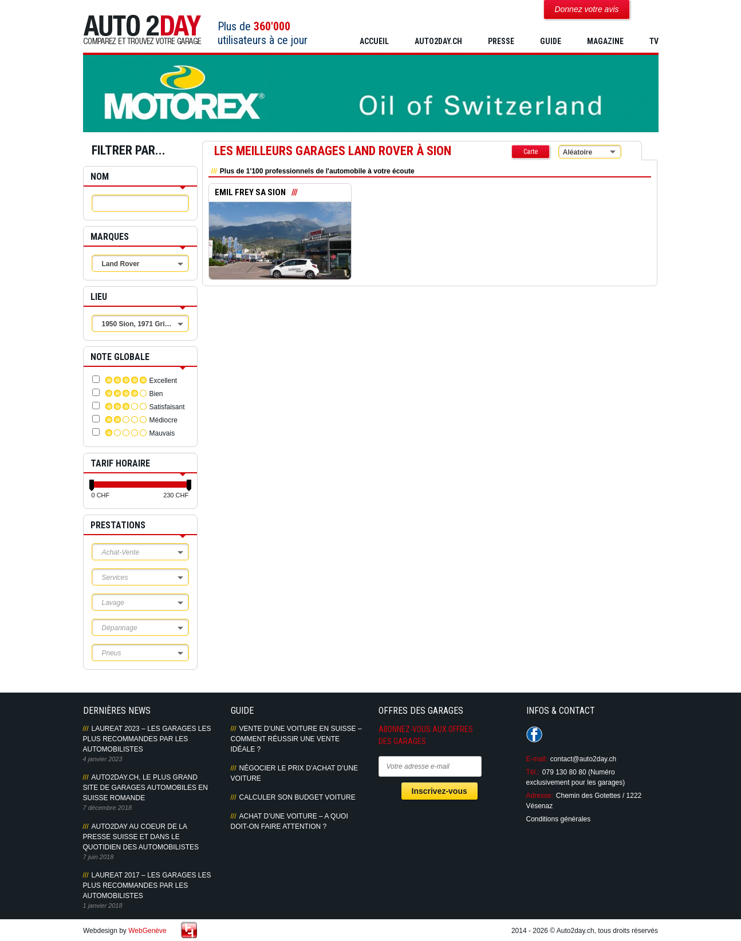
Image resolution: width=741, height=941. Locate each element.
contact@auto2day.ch (583, 759)
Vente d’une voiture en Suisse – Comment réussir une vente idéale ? (296, 739)
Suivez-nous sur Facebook (534, 734)
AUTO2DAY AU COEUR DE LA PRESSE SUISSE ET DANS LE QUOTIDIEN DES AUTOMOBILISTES (141, 837)
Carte (530, 152)
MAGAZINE (605, 41)
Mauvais (162, 433)
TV (654, 41)
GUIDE (550, 41)
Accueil (374, 41)
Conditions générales (558, 819)
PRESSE (501, 41)
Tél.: (532, 772)
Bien (156, 394)
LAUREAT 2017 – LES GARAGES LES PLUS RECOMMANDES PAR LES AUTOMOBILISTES (147, 885)
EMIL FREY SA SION (250, 193)
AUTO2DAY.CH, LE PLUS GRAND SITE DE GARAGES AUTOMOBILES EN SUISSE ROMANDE (145, 787)
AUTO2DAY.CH (438, 41)
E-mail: (536, 759)
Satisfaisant (167, 407)
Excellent (163, 381)
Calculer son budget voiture (297, 797)
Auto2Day (142, 30)
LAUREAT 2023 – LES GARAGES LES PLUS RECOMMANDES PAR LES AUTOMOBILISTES (147, 739)
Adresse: (539, 796)
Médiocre (163, 420)
